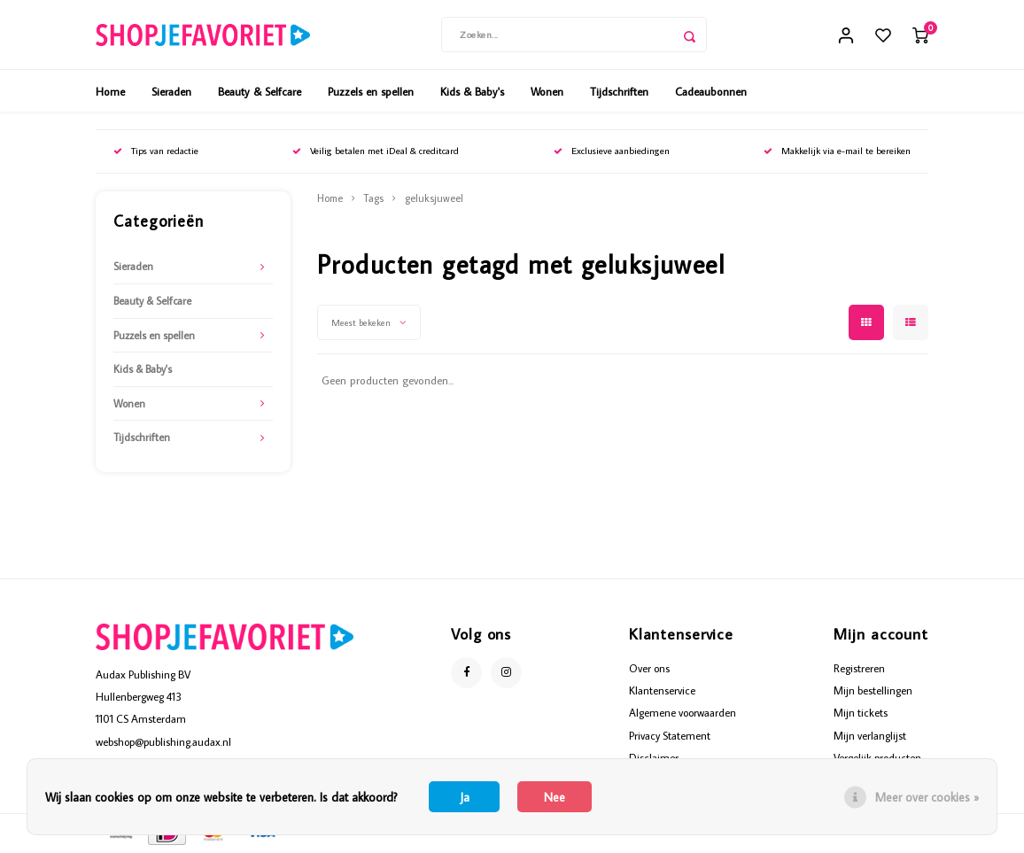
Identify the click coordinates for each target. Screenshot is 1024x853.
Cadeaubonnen (711, 92)
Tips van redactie (155, 152)
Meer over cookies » (927, 797)
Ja (464, 797)
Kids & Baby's (472, 92)
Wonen (547, 92)
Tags (374, 199)
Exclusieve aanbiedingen (612, 152)
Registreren (859, 670)
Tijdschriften (619, 92)
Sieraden (171, 92)
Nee (554, 797)
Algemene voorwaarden (682, 714)
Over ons (649, 670)
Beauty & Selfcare (259, 92)
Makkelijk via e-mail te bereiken (837, 152)
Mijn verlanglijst (870, 736)
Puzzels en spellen (371, 92)
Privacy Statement (669, 736)
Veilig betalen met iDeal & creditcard (375, 152)
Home (110, 92)
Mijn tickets (861, 714)
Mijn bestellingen (873, 692)
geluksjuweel (434, 199)
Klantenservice (662, 692)
